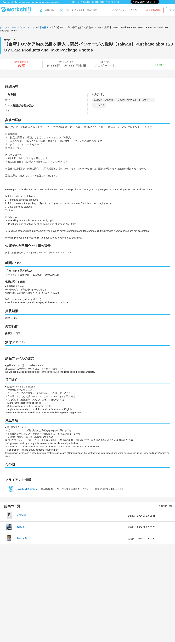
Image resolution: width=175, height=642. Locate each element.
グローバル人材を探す (72, 10)
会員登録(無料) (153, 10)
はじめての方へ (116, 10)
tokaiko (20, 526)
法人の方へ (133, 10)
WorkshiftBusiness (27, 489)
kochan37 (22, 538)
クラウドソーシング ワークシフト (17, 27)
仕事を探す (47, 10)
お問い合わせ (76, 2)
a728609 (21, 515)
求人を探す (92, 10)
